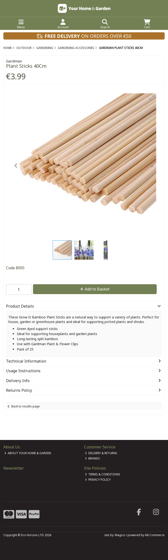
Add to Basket (95, 289)
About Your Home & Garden (27, 453)
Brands (92, 458)
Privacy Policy (98, 480)
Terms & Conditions (102, 474)
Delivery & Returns (101, 453)
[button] (152, 97)
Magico (120, 535)
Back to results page (25, 406)
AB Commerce (155, 535)
